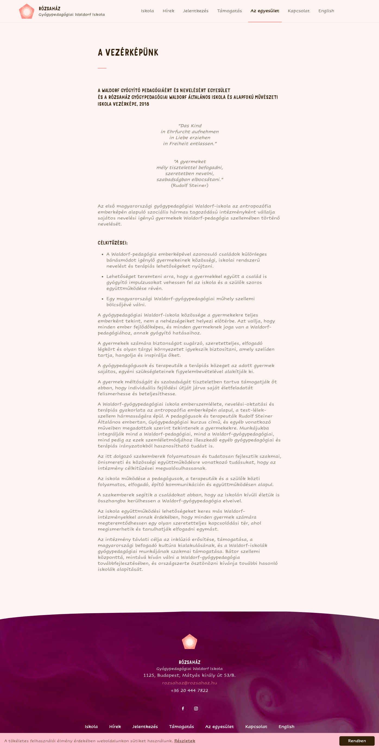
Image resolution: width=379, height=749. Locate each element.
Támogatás (229, 10)
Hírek (168, 10)
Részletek (184, 740)
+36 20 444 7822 (189, 690)
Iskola (147, 10)
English (326, 10)
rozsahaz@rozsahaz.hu (189, 683)
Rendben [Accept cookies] (357, 740)
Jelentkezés (196, 10)
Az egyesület (265, 10)
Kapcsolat (299, 10)
